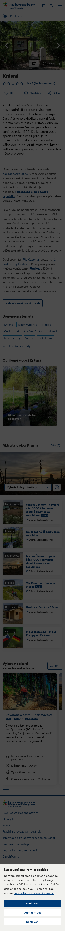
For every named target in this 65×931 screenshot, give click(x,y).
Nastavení (32, 921)
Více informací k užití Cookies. (34, 893)
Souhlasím (33, 903)
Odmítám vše (32, 912)
